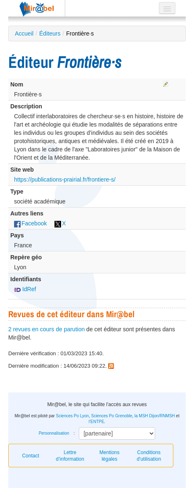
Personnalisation (54, 433)
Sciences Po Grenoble (111, 416)
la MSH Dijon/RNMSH (155, 416)
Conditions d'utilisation (149, 456)
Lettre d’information (70, 456)
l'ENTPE (96, 421)
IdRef (25, 289)
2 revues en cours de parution (46, 329)
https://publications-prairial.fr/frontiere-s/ (65, 179)
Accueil (24, 33)
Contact (30, 456)
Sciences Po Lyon (72, 416)
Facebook (30, 223)
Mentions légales (109, 456)
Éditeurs (49, 33)
